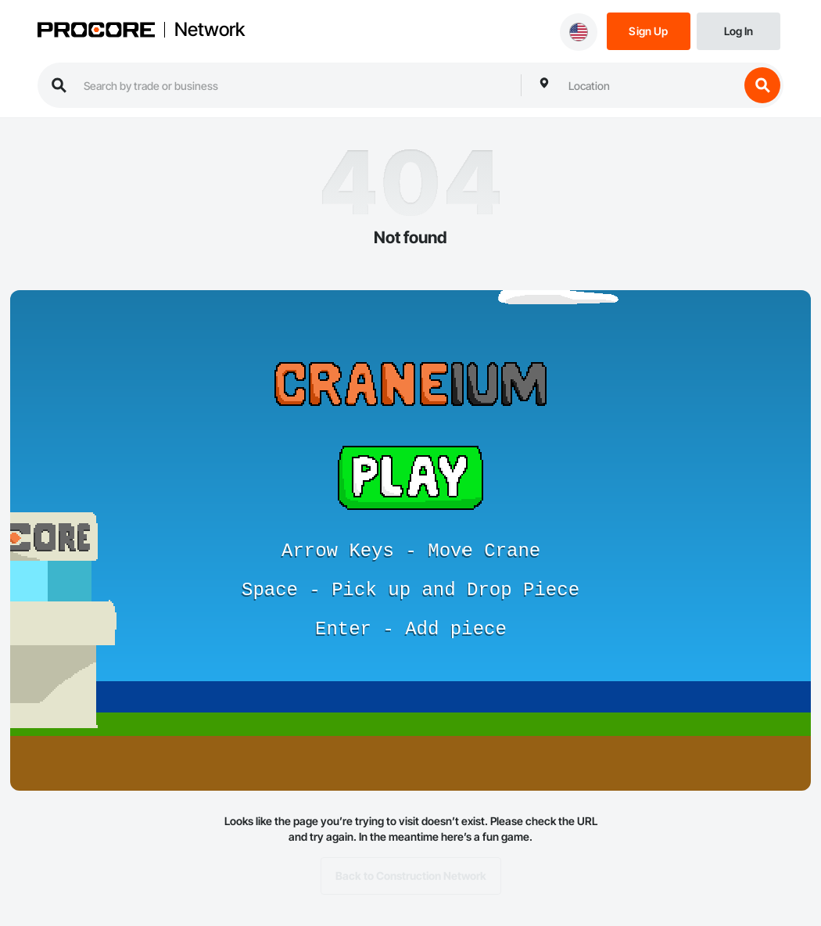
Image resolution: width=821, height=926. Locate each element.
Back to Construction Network (410, 876)
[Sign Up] (648, 30)
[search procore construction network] (294, 85)
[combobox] (650, 85)
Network (209, 30)
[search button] (762, 85)
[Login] (738, 30)
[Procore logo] (96, 31)
